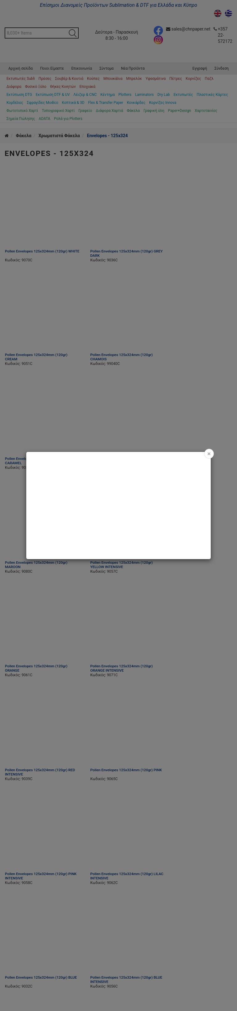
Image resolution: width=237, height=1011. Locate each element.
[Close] (209, 454)
